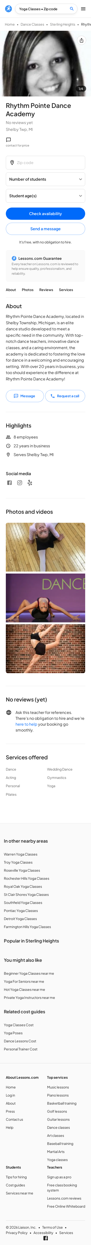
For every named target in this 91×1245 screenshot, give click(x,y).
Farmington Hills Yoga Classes (27, 926)
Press (10, 1111)
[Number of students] (45, 179)
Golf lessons (57, 1111)
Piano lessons (58, 1095)
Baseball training (60, 1143)
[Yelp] (29, 482)
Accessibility (43, 1232)
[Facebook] (9, 482)
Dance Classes (32, 24)
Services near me (19, 1193)
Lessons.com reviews (64, 1198)
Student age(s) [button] (23, 195)
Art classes (55, 1135)
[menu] (8, 8)
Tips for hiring (16, 1177)
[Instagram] (19, 482)
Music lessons (58, 1087)
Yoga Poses (13, 1033)
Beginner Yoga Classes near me (29, 973)
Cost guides (15, 1185)
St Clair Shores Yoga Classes (26, 894)
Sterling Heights (62, 24)
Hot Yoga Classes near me (24, 989)
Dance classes (58, 1127)
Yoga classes (57, 1159)
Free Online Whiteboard (66, 1206)
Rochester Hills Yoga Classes (26, 878)
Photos (27, 289)
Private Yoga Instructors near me (29, 997)
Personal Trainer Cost (20, 1049)
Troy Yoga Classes (18, 862)
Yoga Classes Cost (18, 1025)
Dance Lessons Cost (20, 1041)
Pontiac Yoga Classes (21, 910)
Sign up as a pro (59, 1177)
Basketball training (61, 1103)
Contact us (14, 1119)
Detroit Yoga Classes (20, 918)
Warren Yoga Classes (20, 854)
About (11, 289)
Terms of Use (52, 1227)
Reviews (46, 289)
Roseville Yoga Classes (22, 870)
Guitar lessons (58, 1119)
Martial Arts (56, 1151)
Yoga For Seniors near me (24, 981)
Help (9, 1127)
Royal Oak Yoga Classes (23, 886)
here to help (26, 724)
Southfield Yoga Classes (23, 902)
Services (66, 289)
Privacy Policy (17, 1232)
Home (10, 24)
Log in (10, 1095)
